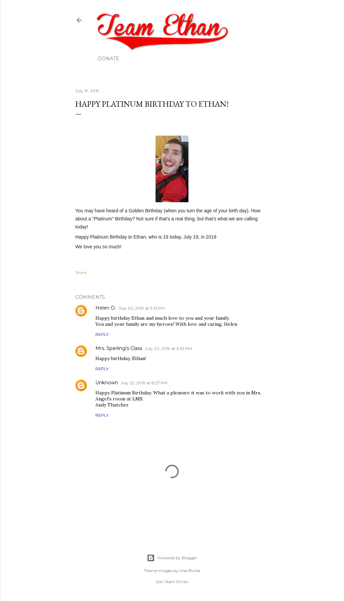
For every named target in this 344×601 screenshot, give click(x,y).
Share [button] (80, 272)
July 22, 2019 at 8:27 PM (144, 382)
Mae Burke (189, 570)
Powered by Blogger (172, 558)
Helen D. (105, 308)
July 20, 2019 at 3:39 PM (168, 348)
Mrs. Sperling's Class (118, 348)
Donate (108, 59)
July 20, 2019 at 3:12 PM (142, 308)
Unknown (106, 383)
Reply (102, 334)
